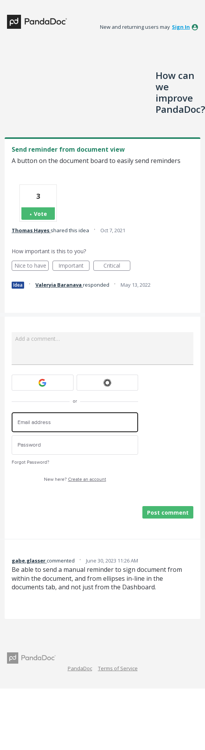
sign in (181, 26)
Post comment (168, 512)
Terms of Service (118, 668)
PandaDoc (80, 668)
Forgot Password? (30, 462)
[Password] (75, 445)
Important (73, 266)
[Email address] (75, 422)
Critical (116, 266)
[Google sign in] (43, 383)
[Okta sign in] (107, 383)
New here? (75, 479)
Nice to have (31, 266)
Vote (40, 213)
